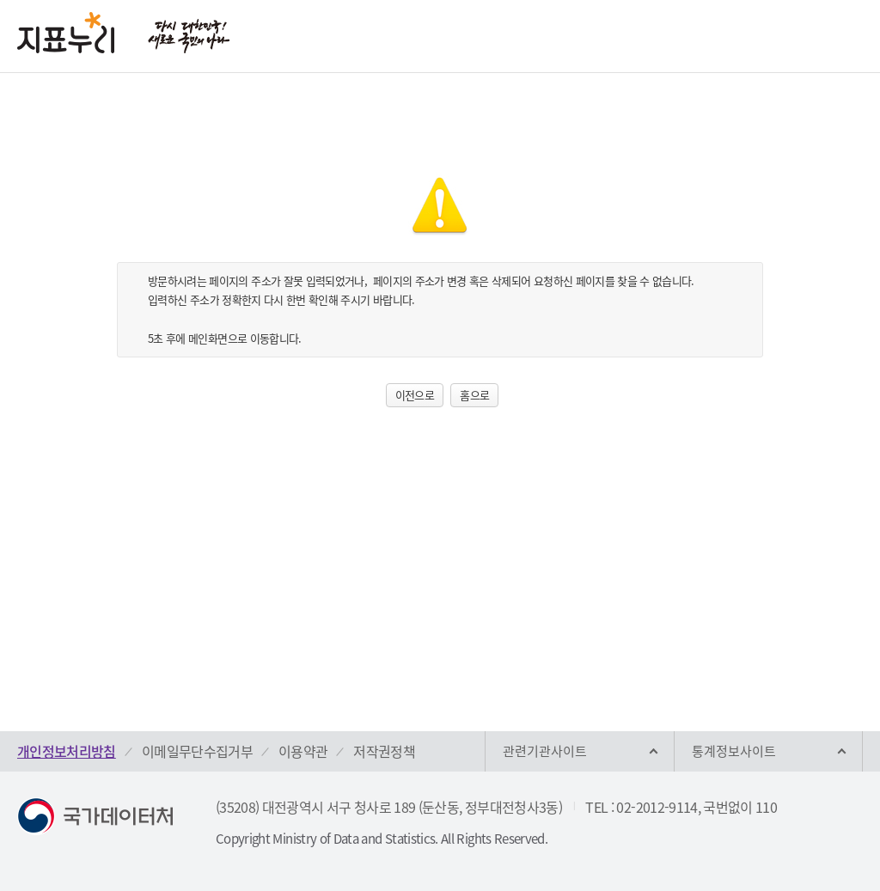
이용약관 (302, 751)
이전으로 (414, 395)
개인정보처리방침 (66, 751)
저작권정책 (384, 751)
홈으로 (474, 395)
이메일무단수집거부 (197, 751)
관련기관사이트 (545, 750)
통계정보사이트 (734, 750)
